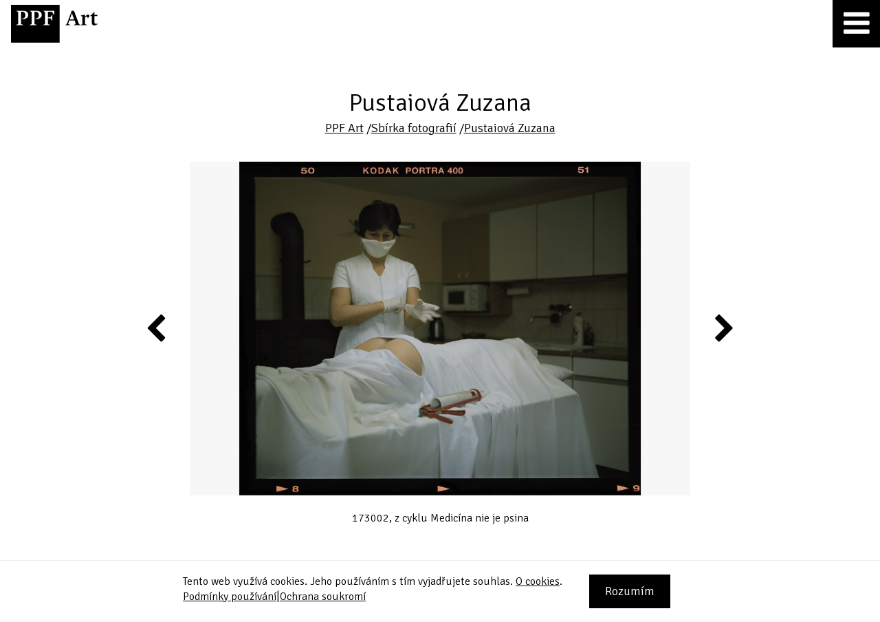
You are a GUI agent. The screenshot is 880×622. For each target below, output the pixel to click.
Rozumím (629, 591)
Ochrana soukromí (323, 596)
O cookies (538, 581)
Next (723, 327)
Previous (156, 327)
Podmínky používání (229, 596)
